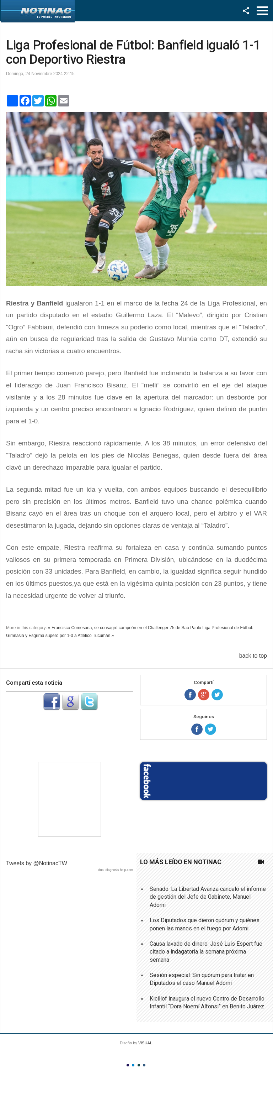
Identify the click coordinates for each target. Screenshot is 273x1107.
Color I (128, 1065)
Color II (133, 1065)
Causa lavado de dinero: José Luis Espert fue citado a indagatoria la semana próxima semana (206, 951)
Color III (139, 1065)
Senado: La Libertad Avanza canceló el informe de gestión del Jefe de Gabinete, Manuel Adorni (208, 897)
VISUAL (145, 1043)
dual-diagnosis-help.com (115, 870)
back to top (253, 656)
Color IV (144, 1065)
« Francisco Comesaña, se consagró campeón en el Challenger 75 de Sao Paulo (124, 627)
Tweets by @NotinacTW (36, 863)
